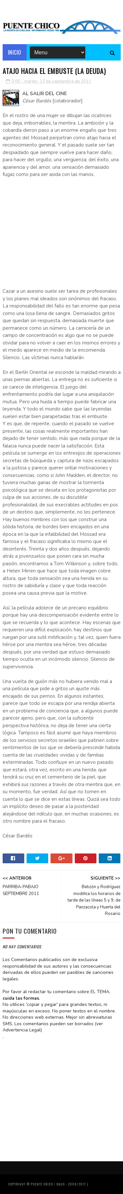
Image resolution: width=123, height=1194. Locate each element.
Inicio (14, 52)
